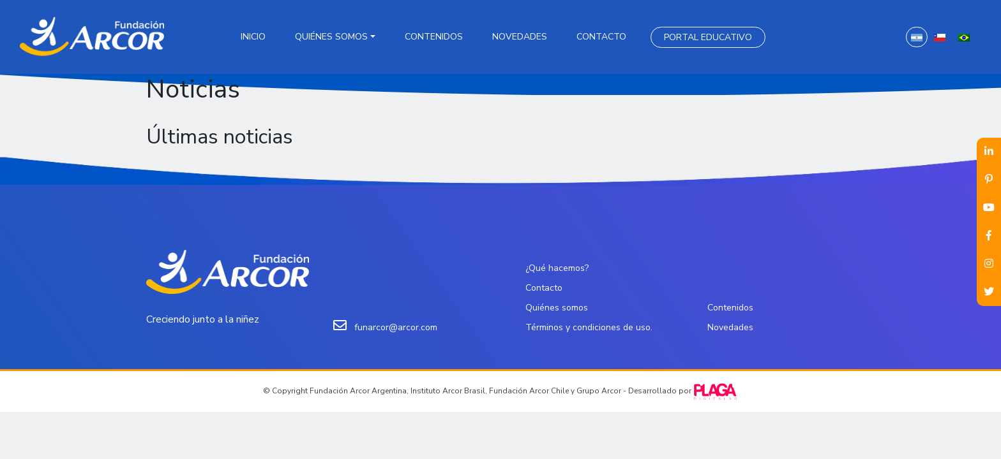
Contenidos (434, 37)
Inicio (253, 37)
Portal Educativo (708, 37)
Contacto (601, 37)
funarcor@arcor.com (395, 327)
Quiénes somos (331, 37)
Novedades (519, 37)
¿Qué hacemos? (557, 268)
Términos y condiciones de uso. (588, 327)
